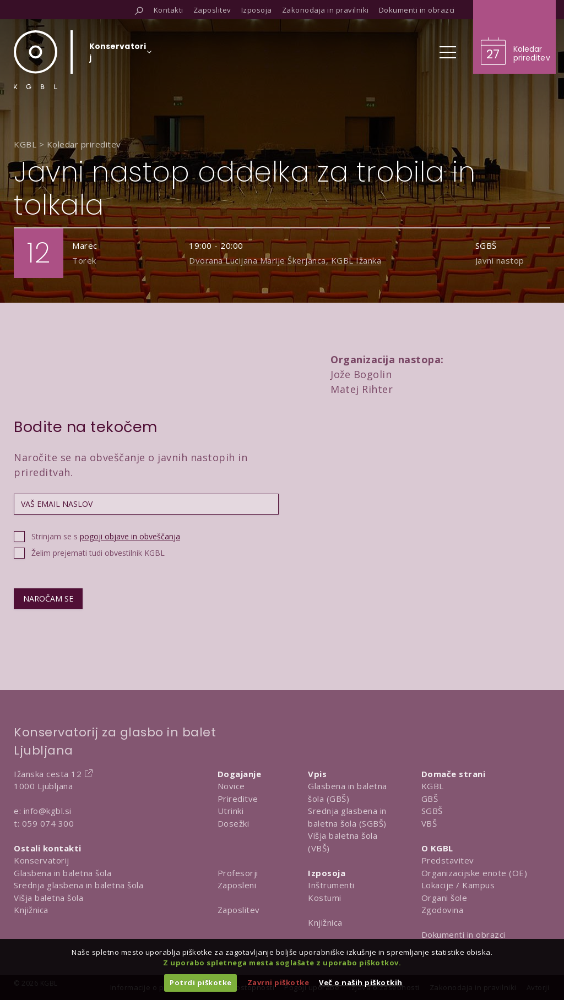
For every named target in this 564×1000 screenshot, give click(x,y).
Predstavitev (447, 860)
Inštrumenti (331, 884)
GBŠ (429, 798)
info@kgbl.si (48, 810)
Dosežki (234, 823)
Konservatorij (41, 860)
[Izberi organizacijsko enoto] (117, 55)
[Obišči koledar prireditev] (514, 37)
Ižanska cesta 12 (48, 773)
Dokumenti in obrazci (463, 934)
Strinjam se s (105, 536)
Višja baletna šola (48, 897)
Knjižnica (31, 909)
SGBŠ (432, 810)
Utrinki (231, 810)
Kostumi (324, 897)
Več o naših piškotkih (361, 982)
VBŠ (429, 823)
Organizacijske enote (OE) (474, 872)
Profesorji (238, 872)
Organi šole (444, 897)
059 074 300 (48, 823)
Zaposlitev (239, 909)
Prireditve (238, 798)
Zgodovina (442, 909)
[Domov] (35, 59)
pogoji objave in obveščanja (130, 536)
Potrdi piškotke (201, 982)
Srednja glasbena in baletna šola (78, 884)
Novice (231, 785)
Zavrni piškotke (278, 982)
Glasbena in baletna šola (62, 872)
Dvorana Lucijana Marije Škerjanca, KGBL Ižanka (285, 260)
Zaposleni (237, 884)
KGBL (432, 785)
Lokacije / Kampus (458, 884)
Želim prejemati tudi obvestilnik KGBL (98, 553)
